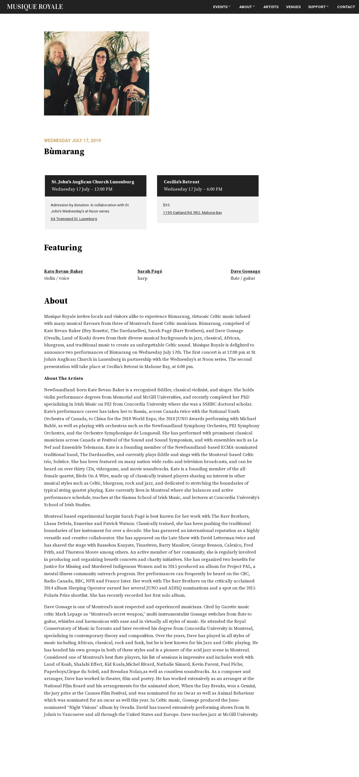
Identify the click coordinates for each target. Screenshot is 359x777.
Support (319, 6)
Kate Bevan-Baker (63, 271)
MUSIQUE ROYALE (35, 7)
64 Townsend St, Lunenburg (74, 218)
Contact (346, 6)
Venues (293, 6)
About (247, 6)
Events (222, 6)
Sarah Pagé (149, 271)
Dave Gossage (245, 271)
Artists (271, 6)
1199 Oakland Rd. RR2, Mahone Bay (192, 212)
